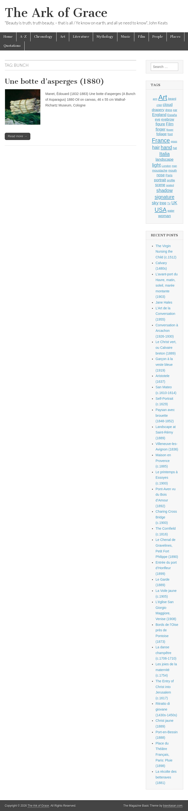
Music (126, 37)
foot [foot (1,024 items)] (169, 134)
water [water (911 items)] (170, 210)
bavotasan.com (173, 805)
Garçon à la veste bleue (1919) (164, 364)
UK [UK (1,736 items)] (174, 202)
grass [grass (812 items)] (174, 141)
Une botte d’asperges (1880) (54, 81)
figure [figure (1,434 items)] (160, 124)
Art (62, 37)
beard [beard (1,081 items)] (172, 98)
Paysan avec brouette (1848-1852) (165, 415)
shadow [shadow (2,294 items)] (164, 190)
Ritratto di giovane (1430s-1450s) (166, 709)
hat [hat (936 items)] (175, 148)
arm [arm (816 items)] (155, 98)
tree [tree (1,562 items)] (163, 203)
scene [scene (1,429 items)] (160, 185)
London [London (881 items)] (166, 165)
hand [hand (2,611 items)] (166, 147)
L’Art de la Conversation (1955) (165, 313)
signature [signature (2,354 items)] (164, 197)
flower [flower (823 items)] (169, 129)
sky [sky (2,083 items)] (155, 202)
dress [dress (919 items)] (168, 110)
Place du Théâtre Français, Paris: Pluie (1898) (164, 754)
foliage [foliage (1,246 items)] (161, 134)
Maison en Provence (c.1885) (163, 460)
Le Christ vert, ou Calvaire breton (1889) (166, 347)
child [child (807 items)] (159, 105)
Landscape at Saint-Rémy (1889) (166, 432)
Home (8, 37)
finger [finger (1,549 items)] (160, 129)
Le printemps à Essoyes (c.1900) (167, 477)
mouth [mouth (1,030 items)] (172, 170)
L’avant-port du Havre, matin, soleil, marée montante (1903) (167, 285)
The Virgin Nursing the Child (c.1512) (166, 251)
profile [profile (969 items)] (171, 180)
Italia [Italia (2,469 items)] (164, 153)
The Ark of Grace (56, 13)
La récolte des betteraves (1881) (166, 777)
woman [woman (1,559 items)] (164, 216)
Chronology (43, 37)
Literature (81, 37)
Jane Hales (164, 302)
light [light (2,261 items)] (156, 165)
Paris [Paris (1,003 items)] (169, 175)
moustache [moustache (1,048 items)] (159, 170)
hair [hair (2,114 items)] (156, 147)
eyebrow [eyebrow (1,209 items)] (167, 119)
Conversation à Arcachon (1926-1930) (167, 330)
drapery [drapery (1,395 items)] (158, 110)
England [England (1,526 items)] (159, 114)
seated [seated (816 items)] (170, 185)
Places (175, 37)
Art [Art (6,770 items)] (162, 97)
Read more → (17, 136)
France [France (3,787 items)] (161, 140)
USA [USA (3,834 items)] (161, 209)
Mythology (105, 37)
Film (141, 37)
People (157, 37)
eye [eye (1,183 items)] (157, 119)
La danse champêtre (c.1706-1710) (166, 652)
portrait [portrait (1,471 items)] (160, 180)
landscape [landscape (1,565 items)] (164, 159)
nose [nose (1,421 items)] (161, 175)
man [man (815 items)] (174, 165)
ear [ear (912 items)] (175, 110)
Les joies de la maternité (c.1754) (166, 669)
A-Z (23, 37)
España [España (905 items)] (172, 115)
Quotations (12, 46)
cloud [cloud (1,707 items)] (167, 104)
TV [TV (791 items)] (169, 203)
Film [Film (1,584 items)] (169, 124)
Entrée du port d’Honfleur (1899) (166, 568)
